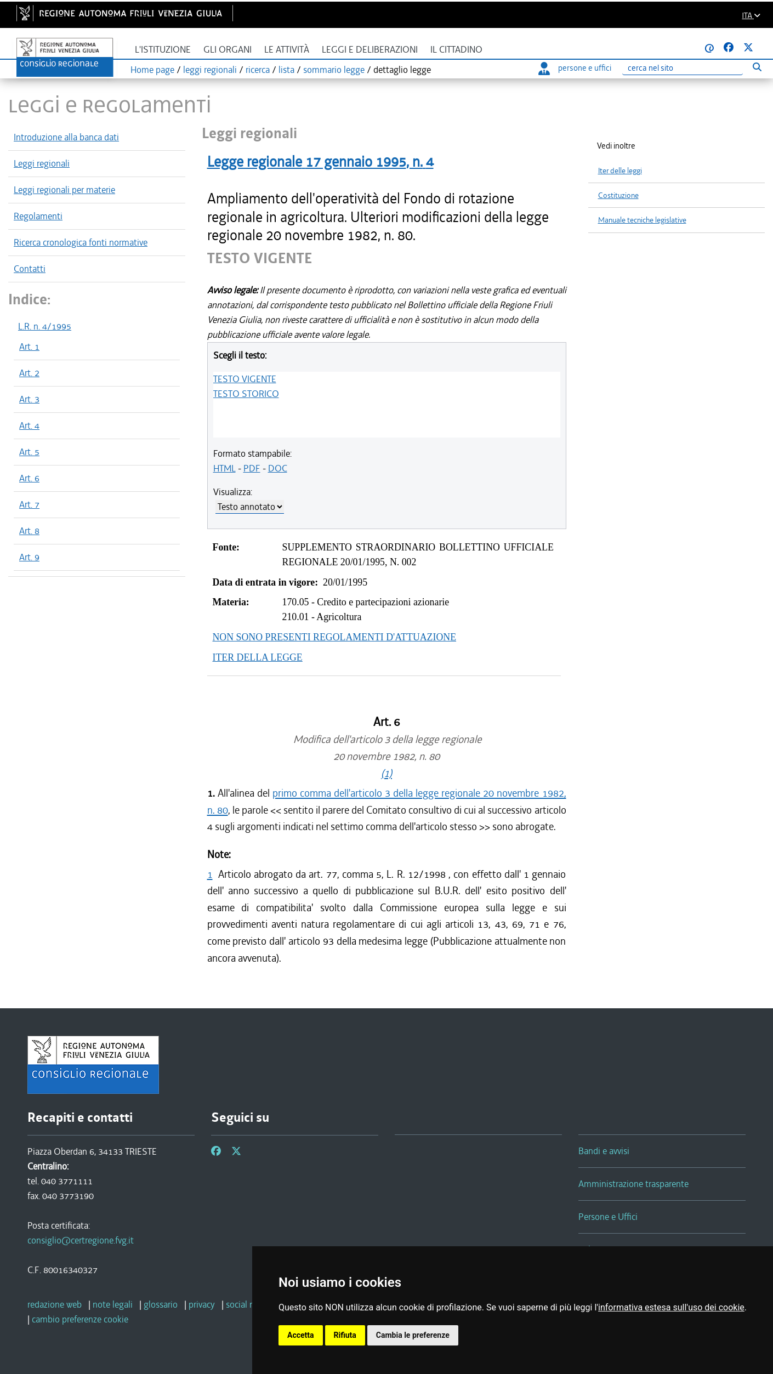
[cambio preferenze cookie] (80, 1319)
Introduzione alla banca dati (66, 137)
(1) (386, 773)
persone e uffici (574, 68)
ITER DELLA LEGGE (258, 657)
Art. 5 (29, 452)
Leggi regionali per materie (64, 190)
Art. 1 (29, 346)
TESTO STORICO (246, 394)
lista (286, 70)
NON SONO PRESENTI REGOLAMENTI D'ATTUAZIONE (335, 637)
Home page (152, 70)
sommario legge (334, 70)
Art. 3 (29, 399)
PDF (251, 468)
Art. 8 (29, 531)
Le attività (286, 49)
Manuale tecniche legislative (642, 220)
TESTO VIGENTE (244, 379)
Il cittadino (456, 49)
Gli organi (227, 49)
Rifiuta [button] (345, 1335)
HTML (224, 468)
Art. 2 (29, 373)
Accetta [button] (300, 1335)
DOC (277, 468)
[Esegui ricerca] (756, 66)
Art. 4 (29, 425)
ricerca (258, 70)
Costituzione (618, 195)
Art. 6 (29, 478)
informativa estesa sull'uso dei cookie (671, 1307)
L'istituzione (163, 49)
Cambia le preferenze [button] (413, 1335)
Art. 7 (29, 504)
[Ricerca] (682, 68)
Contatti (30, 269)
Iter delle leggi (620, 171)
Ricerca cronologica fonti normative (80, 242)
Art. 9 (29, 557)
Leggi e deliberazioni (370, 49)
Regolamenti (38, 216)
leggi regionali (210, 70)
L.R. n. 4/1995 (44, 326)
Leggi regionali (42, 163)
